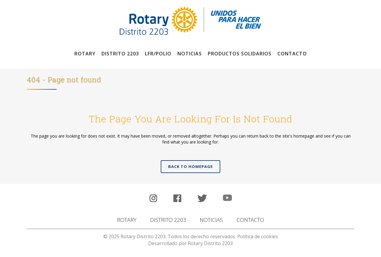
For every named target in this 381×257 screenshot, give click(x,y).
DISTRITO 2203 (168, 219)
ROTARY (126, 219)
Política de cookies (257, 236)
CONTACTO (250, 219)
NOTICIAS (211, 219)
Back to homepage (190, 166)
